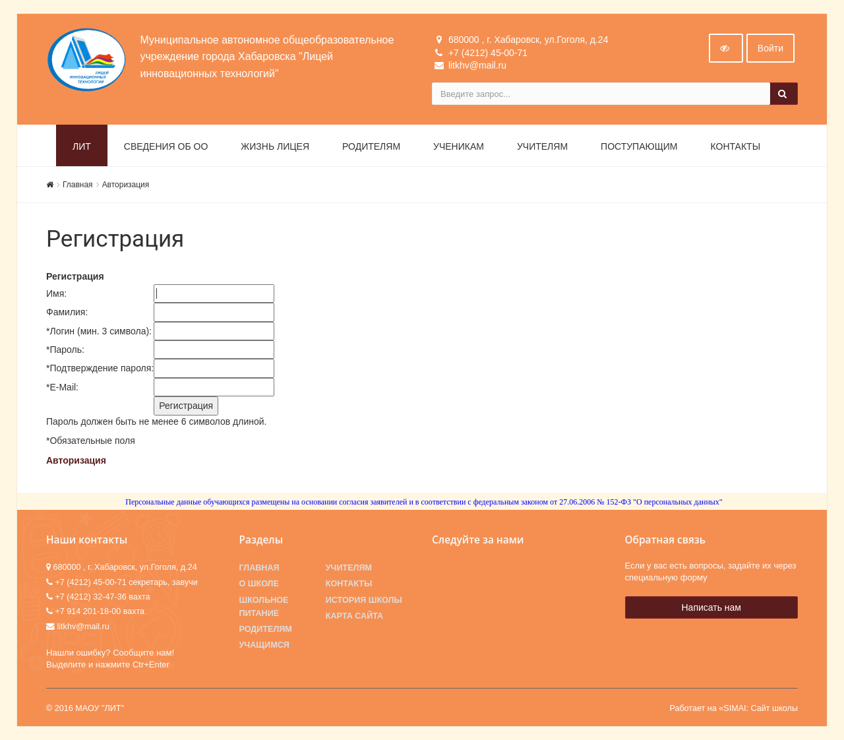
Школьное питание (264, 607)
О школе (259, 583)
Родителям (371, 146)
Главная (78, 184)
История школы (364, 600)
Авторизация (126, 184)
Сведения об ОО (166, 146)
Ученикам (458, 146)
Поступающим (639, 146)
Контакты (736, 146)
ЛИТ (82, 146)
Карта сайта (354, 616)
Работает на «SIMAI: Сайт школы (733, 708)
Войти (770, 48)
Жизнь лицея (275, 146)
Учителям (542, 146)
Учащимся (264, 645)
